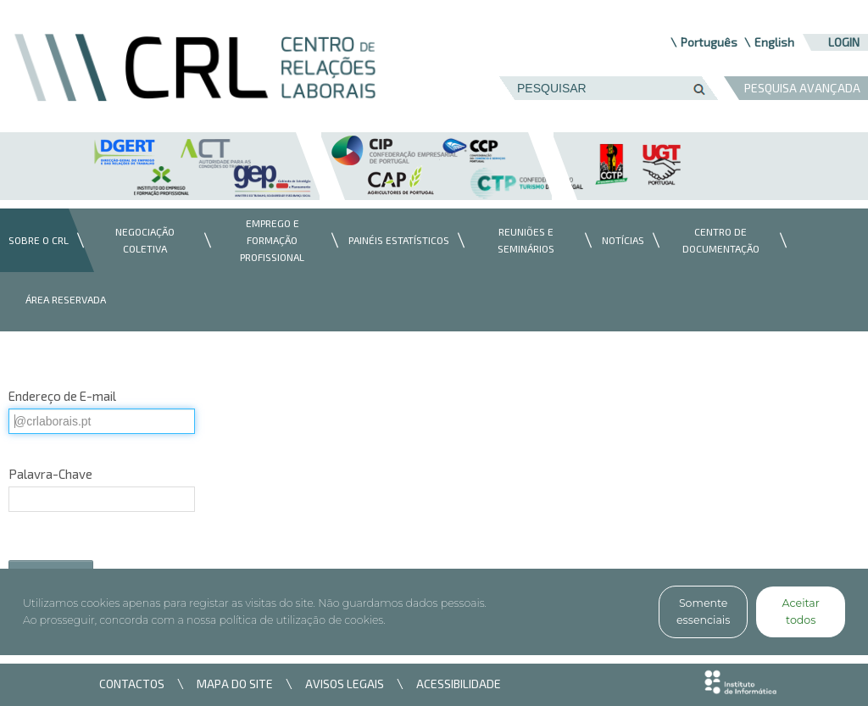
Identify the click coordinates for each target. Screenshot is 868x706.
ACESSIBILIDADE (458, 683)
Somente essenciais (703, 611)
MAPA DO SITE (235, 683)
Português (709, 42)
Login (844, 42)
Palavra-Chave (50, 473)
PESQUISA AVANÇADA (802, 88)
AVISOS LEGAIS (344, 683)
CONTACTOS (131, 683)
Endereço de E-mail (62, 395)
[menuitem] (34, 240)
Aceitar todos (801, 611)
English (774, 42)
